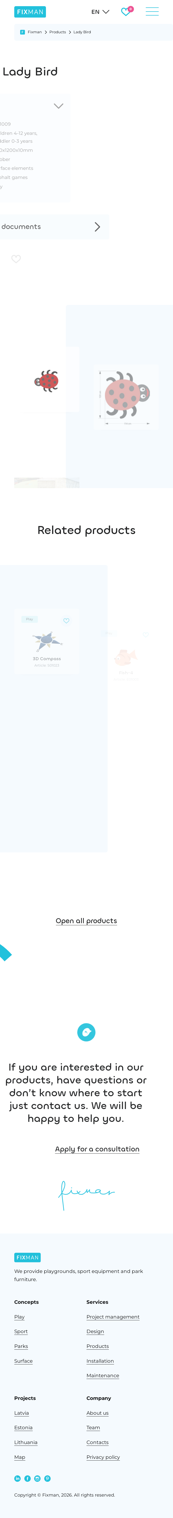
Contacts (97, 1442)
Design (95, 1331)
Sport (21, 1331)
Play (19, 1317)
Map (19, 1457)
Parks (21, 1346)
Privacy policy (103, 1457)
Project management (113, 1317)
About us (97, 1413)
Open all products (86, 932)
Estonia (23, 1427)
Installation (100, 1361)
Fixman (35, 32)
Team (93, 1427)
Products (57, 32)
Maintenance (102, 1375)
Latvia (21, 1413)
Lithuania (26, 1442)
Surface (23, 1361)
